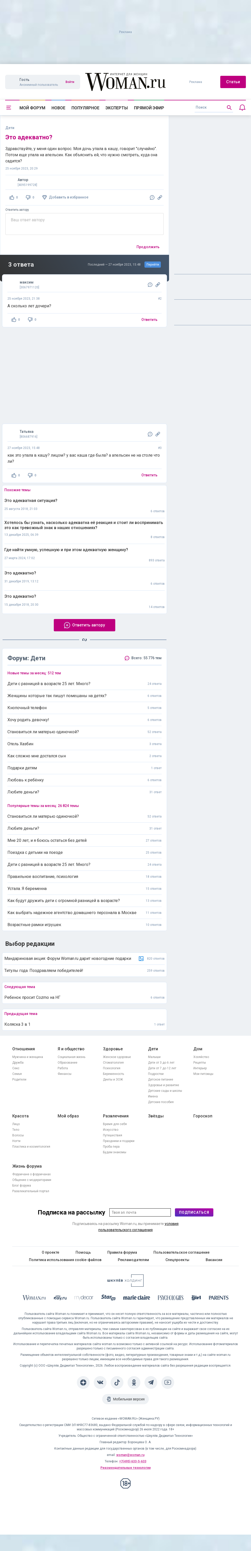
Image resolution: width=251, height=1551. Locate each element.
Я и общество (71, 1048)
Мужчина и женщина (27, 1057)
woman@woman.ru (130, 1455)
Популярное (85, 108)
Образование (67, 1062)
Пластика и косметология (31, 1146)
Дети (153, 1048)
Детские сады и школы (165, 1091)
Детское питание (160, 1079)
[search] (214, 107)
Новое (58, 108)
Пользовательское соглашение (181, 1252)
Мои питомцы (203, 1074)
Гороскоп (202, 1116)
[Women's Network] (125, 1285)
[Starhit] (108, 1299)
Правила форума (122, 1252)
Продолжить (148, 247)
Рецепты (199, 1062)
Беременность (113, 1074)
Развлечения (116, 1116)
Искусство (110, 1129)
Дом (197, 1048)
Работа (63, 1068)
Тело (15, 1129)
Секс (15, 1068)
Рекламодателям (133, 1260)
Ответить (149, 320)
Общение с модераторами (31, 1180)
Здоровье (113, 1048)
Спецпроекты (177, 1260)
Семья (17, 1074)
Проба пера (111, 1146)
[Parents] (219, 1298)
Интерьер (200, 1068)
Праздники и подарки (118, 1141)
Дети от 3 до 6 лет (161, 1062)
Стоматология (113, 1062)
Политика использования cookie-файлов (65, 1260)
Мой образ (68, 1116)
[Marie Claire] (136, 1298)
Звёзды (156, 1116)
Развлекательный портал (30, 1191)
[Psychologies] (171, 1298)
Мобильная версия (128, 1399)
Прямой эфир (149, 108)
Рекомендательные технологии (125, 1468)
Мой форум (32, 108)
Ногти (16, 1141)
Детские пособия (161, 1102)
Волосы (18, 1135)
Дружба (18, 1062)
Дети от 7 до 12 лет (162, 1068)
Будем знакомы (114, 1152)
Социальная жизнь (71, 1057)
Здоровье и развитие (163, 1085)
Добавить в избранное (68, 197)
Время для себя (115, 1124)
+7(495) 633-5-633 (132, 1461)
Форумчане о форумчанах (31, 1174)
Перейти (153, 264)
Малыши (154, 1057)
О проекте (50, 1252)
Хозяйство (201, 1057)
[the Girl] (196, 1298)
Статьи (233, 81)
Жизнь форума (27, 1166)
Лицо (16, 1124)
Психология (111, 1068)
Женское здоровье (117, 1057)
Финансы (64, 1074)
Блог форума (21, 1185)
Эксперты (117, 108)
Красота (20, 1116)
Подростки (156, 1074)
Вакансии (214, 1260)
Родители (19, 1079)
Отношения (23, 1048)
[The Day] (60, 1298)
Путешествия (112, 1135)
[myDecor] (84, 1298)
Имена (153, 1096)
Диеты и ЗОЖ (113, 1079)
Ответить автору (17, 210)
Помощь (83, 1252)
